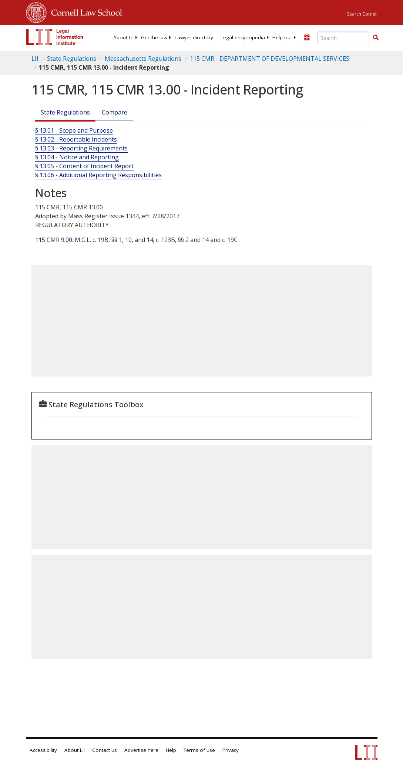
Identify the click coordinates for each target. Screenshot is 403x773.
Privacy (230, 750)
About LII (123, 37)
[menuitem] (123, 37)
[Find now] (376, 38)
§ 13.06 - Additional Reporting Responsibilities (98, 175)
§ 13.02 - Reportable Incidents (76, 139)
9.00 (66, 240)
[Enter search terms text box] (343, 37)
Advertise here (141, 750)
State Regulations (71, 58)
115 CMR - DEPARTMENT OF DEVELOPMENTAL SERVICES (269, 58)
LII (34, 58)
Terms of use (199, 750)
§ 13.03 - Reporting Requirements (81, 148)
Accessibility (43, 750)
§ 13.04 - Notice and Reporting (77, 157)
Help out (282, 37)
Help (171, 750)
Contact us (104, 750)
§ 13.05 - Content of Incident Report (84, 166)
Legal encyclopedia (243, 37)
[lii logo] (54, 37)
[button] (375, 37)
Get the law (154, 37)
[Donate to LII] (306, 37)
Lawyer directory (194, 37)
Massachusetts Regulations (143, 58)
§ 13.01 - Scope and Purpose (74, 130)
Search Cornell (362, 14)
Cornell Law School (84, 11)
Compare (114, 112)
